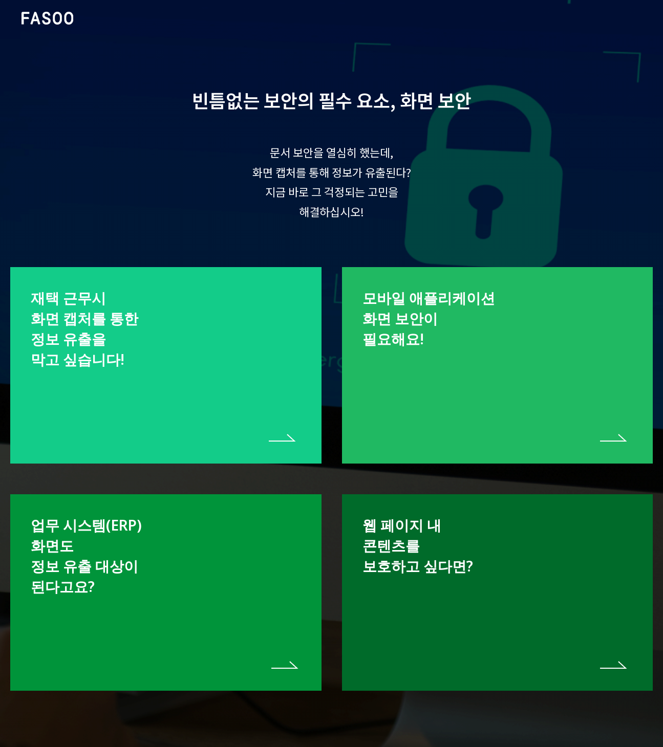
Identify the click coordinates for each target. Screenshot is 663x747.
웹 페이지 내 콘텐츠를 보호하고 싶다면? (417, 545)
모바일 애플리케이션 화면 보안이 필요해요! (428, 318)
